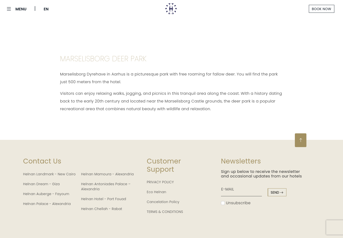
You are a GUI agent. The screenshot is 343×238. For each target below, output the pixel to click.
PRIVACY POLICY (160, 182)
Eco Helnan (156, 192)
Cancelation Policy (163, 201)
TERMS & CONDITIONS (165, 211)
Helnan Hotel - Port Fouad (103, 199)
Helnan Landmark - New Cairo (49, 174)
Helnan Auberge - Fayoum (46, 193)
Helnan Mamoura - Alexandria (107, 174)
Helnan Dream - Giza (41, 184)
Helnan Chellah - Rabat (101, 208)
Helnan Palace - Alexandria (47, 203)
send (277, 192)
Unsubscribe (236, 203)
